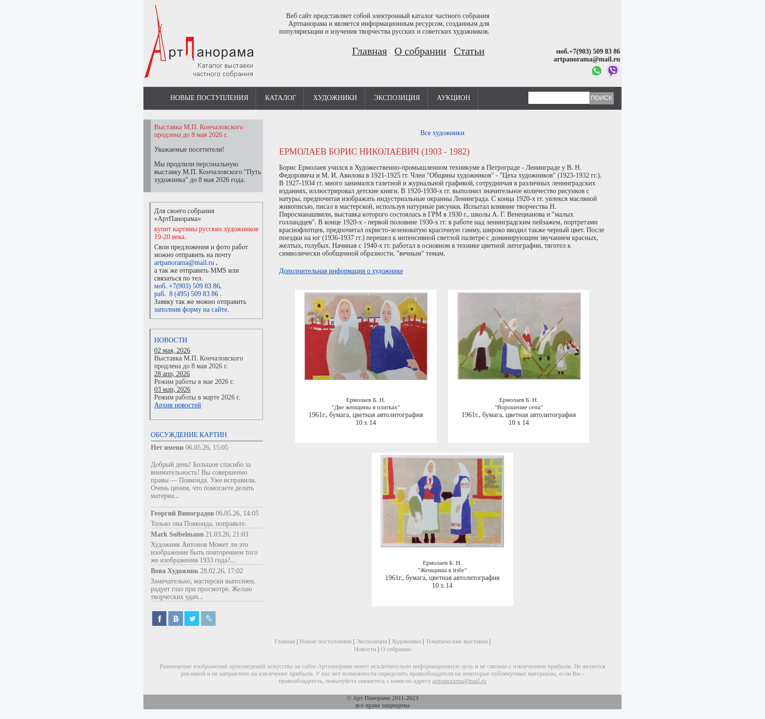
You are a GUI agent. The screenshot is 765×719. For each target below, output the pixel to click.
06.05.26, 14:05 (237, 513)
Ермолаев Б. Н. (365, 400)
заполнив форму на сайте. (191, 309)
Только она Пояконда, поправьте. (198, 523)
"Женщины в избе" (442, 570)
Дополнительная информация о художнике (341, 271)
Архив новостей (177, 405)
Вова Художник (175, 571)
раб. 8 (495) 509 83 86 (186, 294)
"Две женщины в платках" (366, 407)
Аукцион (453, 97)
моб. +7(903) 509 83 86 (187, 286)
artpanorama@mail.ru (184, 262)
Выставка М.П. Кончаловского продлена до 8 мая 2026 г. (198, 362)
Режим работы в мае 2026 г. (194, 381)
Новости (170, 340)
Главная (369, 51)
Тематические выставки (456, 641)
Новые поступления (209, 97)
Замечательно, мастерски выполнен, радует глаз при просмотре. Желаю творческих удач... (203, 589)
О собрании (420, 51)
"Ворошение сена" (519, 407)
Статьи (469, 51)
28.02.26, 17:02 (221, 571)
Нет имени (167, 447)
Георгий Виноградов (182, 513)
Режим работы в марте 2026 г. (197, 397)
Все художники (442, 133)
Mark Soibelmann (177, 534)
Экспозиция (397, 97)
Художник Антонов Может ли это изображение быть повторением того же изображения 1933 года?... (204, 552)
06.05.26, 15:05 (206, 447)
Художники (335, 97)
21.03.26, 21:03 (226, 534)
